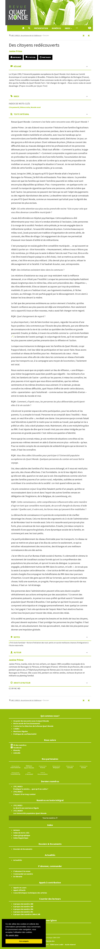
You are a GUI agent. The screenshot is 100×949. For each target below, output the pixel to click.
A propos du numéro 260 (23, 904)
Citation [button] (30, 57)
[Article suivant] (88, 35)
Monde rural (36, 107)
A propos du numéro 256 (23, 909)
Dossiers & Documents (22, 849)
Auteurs (16, 830)
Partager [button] (45, 57)
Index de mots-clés (21, 833)
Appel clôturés (19, 890)
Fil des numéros (19, 745)
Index (68, 28)
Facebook (17, 747)
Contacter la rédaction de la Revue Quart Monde (33, 726)
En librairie (17, 876)
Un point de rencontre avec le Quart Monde (31, 721)
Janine (15, 51)
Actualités (17, 860)
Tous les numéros (50, 818)
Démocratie (25, 107)
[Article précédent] (83, 35)
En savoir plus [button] (12, 935)
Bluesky (16, 750)
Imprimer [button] (16, 57)
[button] (29, 28)
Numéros (56, 28)
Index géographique (21, 835)
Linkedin (16, 753)
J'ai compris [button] (23, 941)
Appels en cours (19, 887)
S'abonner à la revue (21, 871)
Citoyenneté (14, 107)
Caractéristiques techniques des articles (30, 893)
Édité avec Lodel (56, 945)
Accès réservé (70, 945)
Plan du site (50, 941)
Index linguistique (20, 838)
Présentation (41, 28)
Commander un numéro (23, 874)
